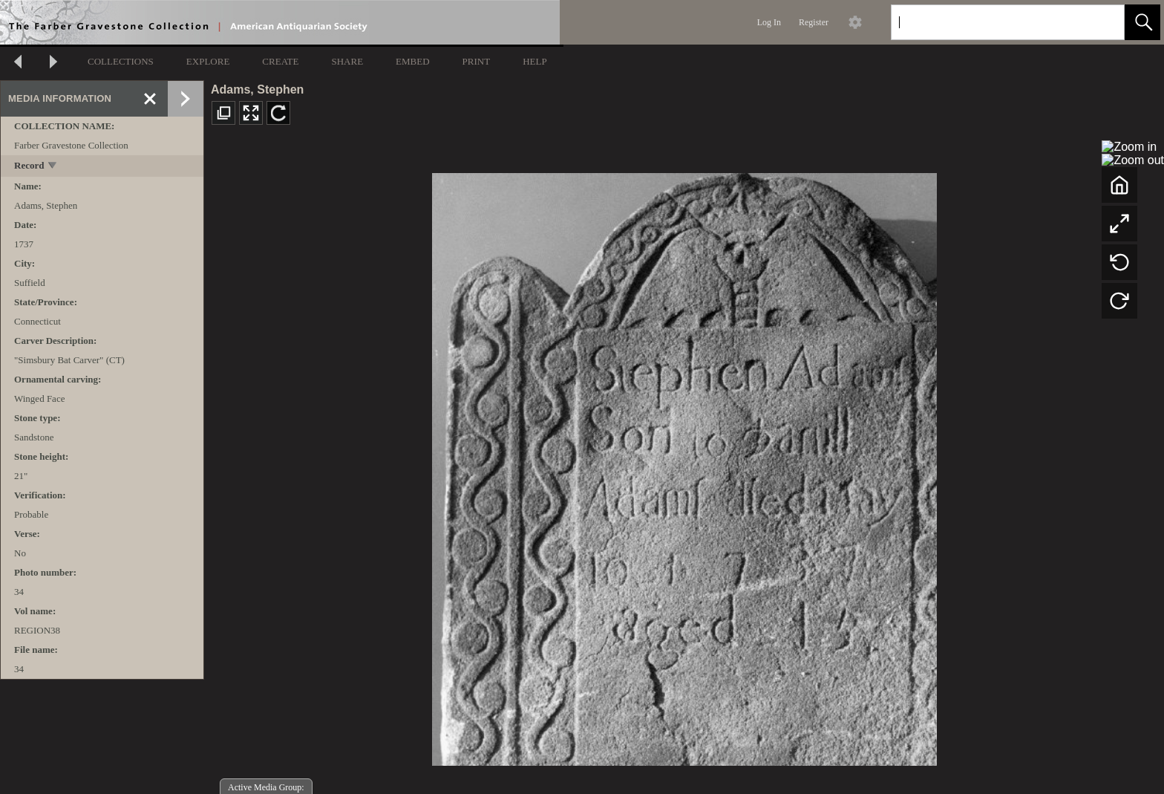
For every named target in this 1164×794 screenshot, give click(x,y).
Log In (769, 22)
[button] (1142, 22)
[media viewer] (684, 465)
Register (813, 22)
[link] (1101, 21)
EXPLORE (208, 61)
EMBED (413, 61)
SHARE (347, 61)
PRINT (476, 61)
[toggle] (53, 166)
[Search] (990, 22)
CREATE (280, 61)
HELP (535, 61)
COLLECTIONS (121, 61)
